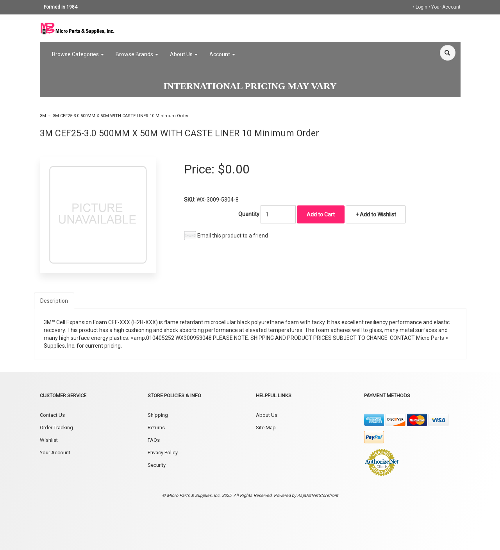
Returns (156, 427)
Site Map (266, 427)
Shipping (158, 415)
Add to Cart (321, 214)
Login (421, 7)
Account (222, 54)
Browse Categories (78, 54)
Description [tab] (54, 301)
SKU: (190, 199)
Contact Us (52, 415)
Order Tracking (56, 427)
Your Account (446, 7)
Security (157, 465)
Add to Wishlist (377, 214)
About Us (184, 54)
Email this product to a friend (232, 235)
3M (43, 115)
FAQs (154, 440)
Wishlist (49, 440)
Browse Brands (137, 54)
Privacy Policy (163, 452)
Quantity (248, 214)
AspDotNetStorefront (317, 495)
